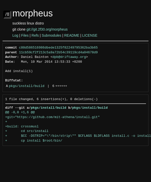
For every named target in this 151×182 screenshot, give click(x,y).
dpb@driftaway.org (69, 57)
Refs (35, 35)
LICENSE (89, 35)
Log (15, 35)
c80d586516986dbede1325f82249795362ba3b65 (58, 48)
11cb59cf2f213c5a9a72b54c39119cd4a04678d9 (58, 52)
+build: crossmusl (22, 126)
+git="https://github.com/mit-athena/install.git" (52, 117)
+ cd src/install (27, 131)
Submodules (51, 35)
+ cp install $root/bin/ (33, 141)
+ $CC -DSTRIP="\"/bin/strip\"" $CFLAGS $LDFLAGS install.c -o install (78, 136)
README (71, 35)
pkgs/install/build (26, 86)
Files (25, 35)
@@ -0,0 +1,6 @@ (20, 112)
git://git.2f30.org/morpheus (47, 29)
